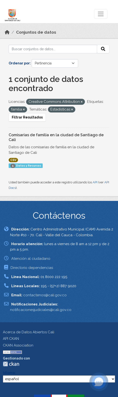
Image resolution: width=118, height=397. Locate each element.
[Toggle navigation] (100, 14)
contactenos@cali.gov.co (45, 295)
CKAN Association (18, 345)
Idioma (9, 373)
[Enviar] (103, 49)
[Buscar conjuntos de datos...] (53, 49)
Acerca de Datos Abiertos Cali (28, 332)
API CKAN (11, 338)
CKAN (11, 363)
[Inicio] (7, 32)
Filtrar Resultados (27, 117)
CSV (13, 160)
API (95, 182)
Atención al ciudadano (30, 258)
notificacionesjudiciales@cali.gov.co (40, 310)
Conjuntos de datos (36, 32)
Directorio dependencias (32, 268)
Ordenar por (19, 63)
